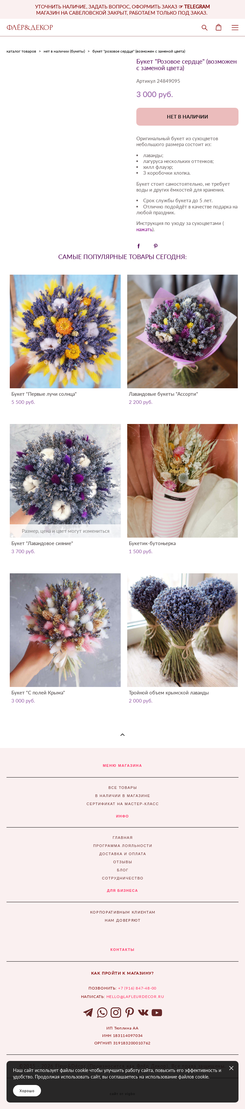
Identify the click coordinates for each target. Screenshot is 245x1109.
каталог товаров (21, 51)
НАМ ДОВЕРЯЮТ (123, 920)
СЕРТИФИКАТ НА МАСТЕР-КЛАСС (123, 804)
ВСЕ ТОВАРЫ (122, 788)
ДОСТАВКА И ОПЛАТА (122, 854)
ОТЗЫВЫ (122, 862)
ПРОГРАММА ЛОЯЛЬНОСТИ (122, 846)
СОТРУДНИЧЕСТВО (122, 878)
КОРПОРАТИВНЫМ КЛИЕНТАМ (123, 912)
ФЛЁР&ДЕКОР (30, 27)
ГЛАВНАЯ (123, 838)
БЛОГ (123, 870)
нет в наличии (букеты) (64, 51)
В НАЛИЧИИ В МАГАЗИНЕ (122, 796)
